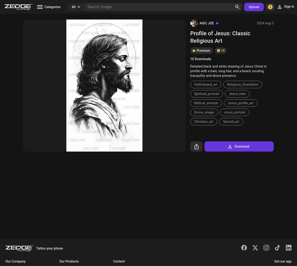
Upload (254, 7)
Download (238, 146)
